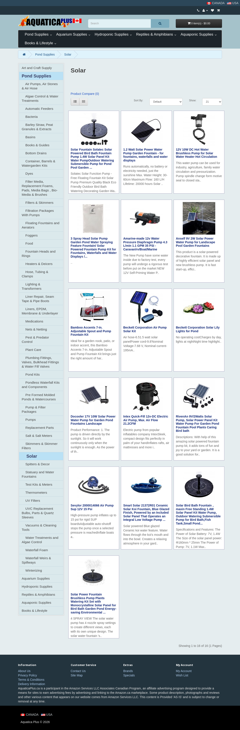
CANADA (216, 3)
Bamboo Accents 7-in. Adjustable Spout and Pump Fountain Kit (91, 331)
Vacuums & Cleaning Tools (39, 527)
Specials (129, 675)
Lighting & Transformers (31, 286)
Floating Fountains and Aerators (40, 225)
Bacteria (30, 116)
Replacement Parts (38, 427)
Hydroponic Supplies (111, 34)
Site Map (77, 675)
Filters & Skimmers (37, 202)
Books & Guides (35, 145)
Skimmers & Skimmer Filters (40, 446)
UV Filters (31, 500)
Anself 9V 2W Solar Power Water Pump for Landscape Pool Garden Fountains (195, 242)
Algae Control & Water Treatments (40, 98)
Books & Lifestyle (39, 43)
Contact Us (78, 671)
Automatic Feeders (37, 108)
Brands (128, 671)
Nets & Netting (34, 329)
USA (233, 3)
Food (27, 243)
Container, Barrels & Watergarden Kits (38, 163)
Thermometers (34, 492)
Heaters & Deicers (37, 264)
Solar (67, 54)
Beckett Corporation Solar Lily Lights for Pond (198, 329)
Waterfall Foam (35, 550)
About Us (24, 671)
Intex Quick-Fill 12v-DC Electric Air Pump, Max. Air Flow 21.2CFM (145, 420)
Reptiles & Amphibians (154, 34)
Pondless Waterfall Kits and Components (41, 385)
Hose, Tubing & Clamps (35, 274)
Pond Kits (31, 374)
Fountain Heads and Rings (39, 254)
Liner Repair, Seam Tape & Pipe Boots (38, 299)
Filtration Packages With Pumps (38, 213)
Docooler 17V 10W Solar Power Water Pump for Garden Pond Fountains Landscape (93, 420)
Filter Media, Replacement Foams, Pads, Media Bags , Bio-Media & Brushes (40, 188)
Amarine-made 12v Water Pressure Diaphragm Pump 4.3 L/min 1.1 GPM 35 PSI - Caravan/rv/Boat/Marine (145, 244)
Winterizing (32, 570)
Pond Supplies (37, 34)
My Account (184, 671)
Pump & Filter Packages (34, 409)
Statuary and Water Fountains (38, 474)
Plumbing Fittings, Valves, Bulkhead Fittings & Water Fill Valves (40, 362)
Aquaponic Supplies (197, 34)
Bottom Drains (34, 153)
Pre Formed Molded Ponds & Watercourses (39, 397)
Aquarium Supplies (71, 34)
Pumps (29, 419)
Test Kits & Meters (37, 484)
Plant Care (31, 350)
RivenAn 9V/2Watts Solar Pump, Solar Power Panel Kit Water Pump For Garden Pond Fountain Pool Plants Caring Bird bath (197, 423)
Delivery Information (31, 684)
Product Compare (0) (85, 93)
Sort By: (138, 100)
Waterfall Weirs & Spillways (36, 560)
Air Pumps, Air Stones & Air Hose (40, 86)
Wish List (182, 675)
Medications (32, 321)
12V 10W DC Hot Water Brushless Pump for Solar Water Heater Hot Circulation (196, 153)
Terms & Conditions (31, 679)
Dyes (27, 173)
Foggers (30, 235)
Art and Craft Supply (37, 68)
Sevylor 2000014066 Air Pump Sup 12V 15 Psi (92, 507)
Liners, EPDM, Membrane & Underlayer (40, 311)
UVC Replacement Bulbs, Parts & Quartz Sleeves (38, 513)
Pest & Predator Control (35, 339)
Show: (192, 100)
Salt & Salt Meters (37, 435)
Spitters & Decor (36, 464)
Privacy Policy (27, 675)
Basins (28, 137)
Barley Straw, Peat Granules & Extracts (37, 127)
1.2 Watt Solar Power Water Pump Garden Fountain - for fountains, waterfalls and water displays (145, 155)
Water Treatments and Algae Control (40, 540)
